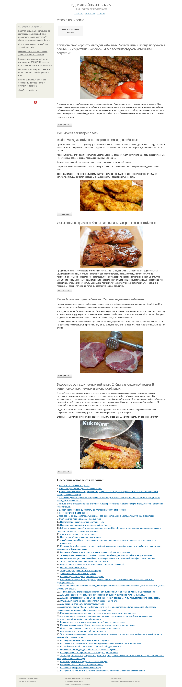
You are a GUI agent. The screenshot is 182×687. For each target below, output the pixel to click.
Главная (78, 13)
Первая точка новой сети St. (73, 567)
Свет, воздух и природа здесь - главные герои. (81, 519)
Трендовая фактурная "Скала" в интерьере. (80, 570)
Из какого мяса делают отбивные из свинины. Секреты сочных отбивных (106, 223)
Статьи (101, 13)
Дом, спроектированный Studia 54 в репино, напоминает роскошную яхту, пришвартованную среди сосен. (110, 598)
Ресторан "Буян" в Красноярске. (74, 513)
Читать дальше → (64, 125)
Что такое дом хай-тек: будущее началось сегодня (84, 662)
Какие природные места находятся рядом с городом (84, 640)
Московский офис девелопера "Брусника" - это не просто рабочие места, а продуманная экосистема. (106, 516)
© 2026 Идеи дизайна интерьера (28, 678)
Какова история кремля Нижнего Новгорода (80, 668)
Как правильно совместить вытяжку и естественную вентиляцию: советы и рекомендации (102, 671)
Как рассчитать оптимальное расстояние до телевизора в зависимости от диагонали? (100, 643)
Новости (90, 13)
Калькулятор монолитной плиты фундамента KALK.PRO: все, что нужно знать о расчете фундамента (35, 62)
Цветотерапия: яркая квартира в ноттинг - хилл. (82, 522)
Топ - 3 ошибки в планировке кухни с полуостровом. (84, 561)
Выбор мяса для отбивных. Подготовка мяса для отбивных (97, 140)
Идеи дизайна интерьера (91, 5)
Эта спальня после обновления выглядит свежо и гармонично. (89, 601)
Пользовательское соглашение (81, 678)
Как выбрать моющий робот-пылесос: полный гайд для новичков (90, 646)
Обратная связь (116, 678)
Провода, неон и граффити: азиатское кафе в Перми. (85, 525)
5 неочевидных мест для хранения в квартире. (82, 577)
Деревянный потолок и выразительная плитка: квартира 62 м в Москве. (92, 510)
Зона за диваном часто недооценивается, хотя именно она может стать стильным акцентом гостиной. (108, 592)
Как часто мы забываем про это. (74, 485)
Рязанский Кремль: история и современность (81, 665)
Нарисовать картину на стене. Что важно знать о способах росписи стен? (34, 72)
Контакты (68, 678)
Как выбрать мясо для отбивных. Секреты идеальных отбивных (100, 299)
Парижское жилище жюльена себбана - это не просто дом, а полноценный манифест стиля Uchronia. (108, 558)
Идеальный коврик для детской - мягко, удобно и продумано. (89, 649)
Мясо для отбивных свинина (70, 30)
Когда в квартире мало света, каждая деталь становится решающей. (92, 564)
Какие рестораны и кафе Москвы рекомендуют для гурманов (89, 652)
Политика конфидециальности (74, 681)
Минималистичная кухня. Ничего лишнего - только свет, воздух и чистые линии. (97, 625)
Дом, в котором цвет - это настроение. (78, 534)
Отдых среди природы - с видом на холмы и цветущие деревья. (90, 628)
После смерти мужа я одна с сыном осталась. (80, 489)
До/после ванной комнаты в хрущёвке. (78, 574)
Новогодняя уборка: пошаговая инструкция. (80, 537)
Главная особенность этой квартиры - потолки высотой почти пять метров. (95, 552)
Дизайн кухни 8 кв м (27, 90)
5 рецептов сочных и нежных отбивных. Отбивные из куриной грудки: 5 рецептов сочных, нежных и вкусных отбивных (105, 386)
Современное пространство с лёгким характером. (83, 631)
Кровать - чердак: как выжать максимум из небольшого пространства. (93, 622)
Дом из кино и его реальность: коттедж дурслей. (83, 604)
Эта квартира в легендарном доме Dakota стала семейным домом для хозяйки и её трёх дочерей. (106, 555)
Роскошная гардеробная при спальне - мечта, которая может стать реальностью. (98, 613)
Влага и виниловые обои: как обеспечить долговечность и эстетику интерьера (32, 83)
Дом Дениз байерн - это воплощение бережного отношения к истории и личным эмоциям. (102, 595)
